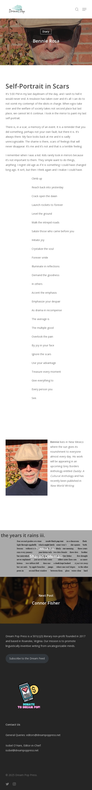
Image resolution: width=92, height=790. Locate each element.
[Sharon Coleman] (46, 553)
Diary (45, 31)
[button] (84, 9)
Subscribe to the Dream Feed (27, 658)
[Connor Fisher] (46, 600)
